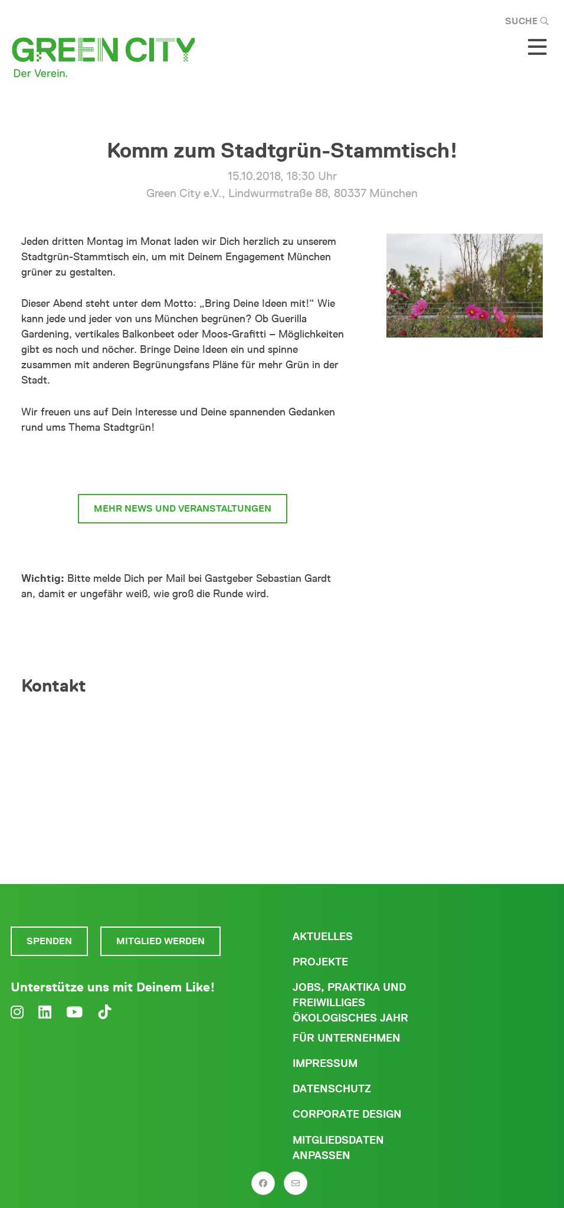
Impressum (325, 1063)
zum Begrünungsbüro (182, 464)
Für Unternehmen (347, 1038)
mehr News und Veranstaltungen (182, 508)
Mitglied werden (160, 941)
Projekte (320, 961)
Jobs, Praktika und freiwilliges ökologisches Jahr (350, 1002)
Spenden (49, 941)
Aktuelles (323, 936)
